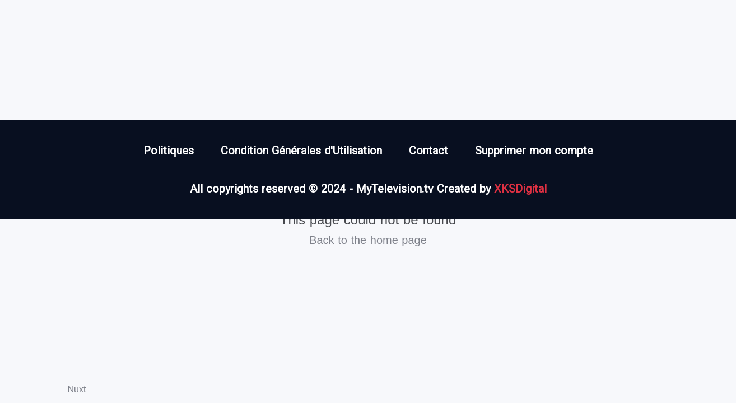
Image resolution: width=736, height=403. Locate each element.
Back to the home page (368, 240)
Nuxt (77, 389)
